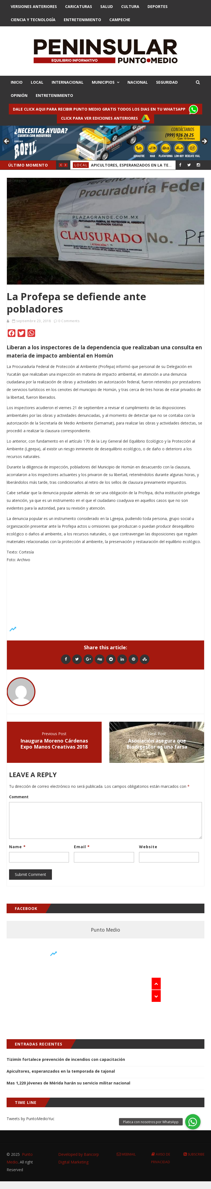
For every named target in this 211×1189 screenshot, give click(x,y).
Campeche (119, 19)
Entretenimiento (82, 19)
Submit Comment (30, 874)
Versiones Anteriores (34, 6)
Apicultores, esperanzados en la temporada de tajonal (61, 1071)
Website (148, 846)
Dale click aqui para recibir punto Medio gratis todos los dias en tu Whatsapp (105, 109)
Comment (19, 796)
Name (17, 846)
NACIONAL (137, 82)
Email (82, 846)
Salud (106, 6)
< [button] (7, 141)
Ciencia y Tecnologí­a (33, 19)
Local (81, 165)
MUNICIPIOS (103, 82)
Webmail (126, 1154)
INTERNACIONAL (68, 82)
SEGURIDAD (167, 82)
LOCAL (37, 82)
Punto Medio (105, 929)
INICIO (17, 82)
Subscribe (194, 1154)
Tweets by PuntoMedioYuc (30, 1118)
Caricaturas (78, 6)
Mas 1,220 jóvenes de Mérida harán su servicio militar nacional (68, 1083)
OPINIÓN (19, 95)
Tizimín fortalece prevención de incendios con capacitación (66, 1059)
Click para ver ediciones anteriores (105, 118)
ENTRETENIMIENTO (54, 95)
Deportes (158, 6)
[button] (193, 1121)
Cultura (130, 6)
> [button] (204, 141)
